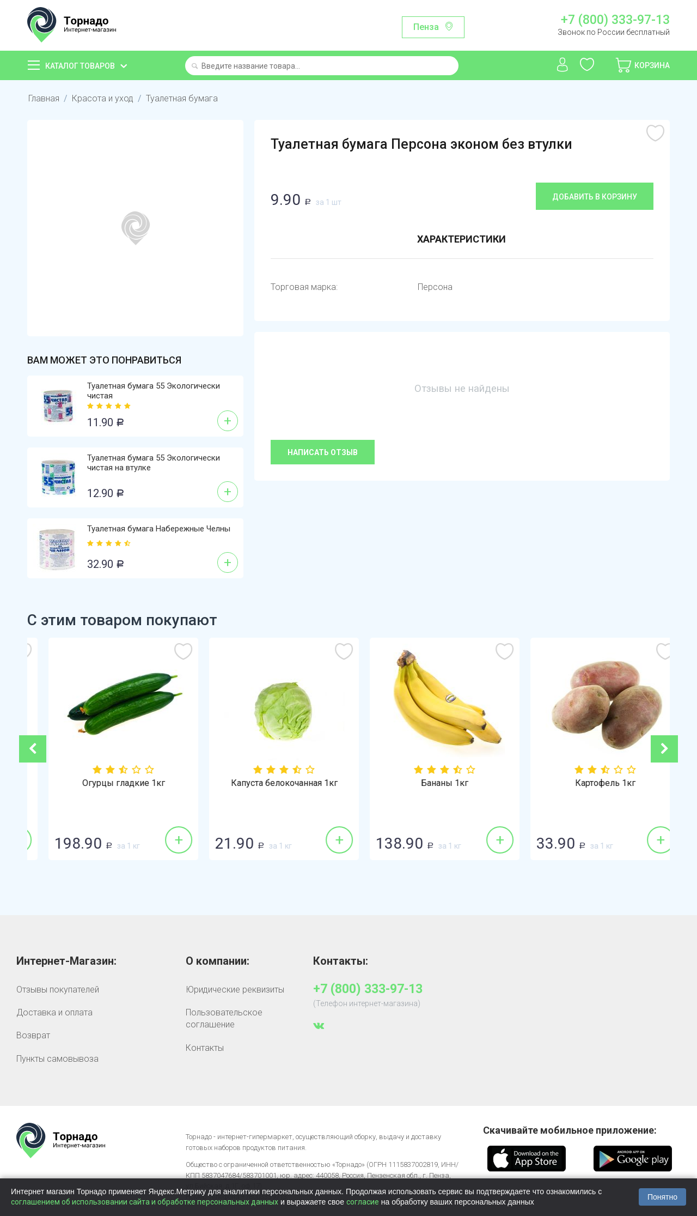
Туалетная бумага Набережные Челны (158, 529)
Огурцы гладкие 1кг (268, 783)
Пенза (426, 27)
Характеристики (461, 239)
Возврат (33, 1035)
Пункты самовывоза (57, 1059)
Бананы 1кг (589, 783)
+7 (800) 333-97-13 (615, 20)
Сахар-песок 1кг (108, 783)
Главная (43, 98)
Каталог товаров (80, 66)
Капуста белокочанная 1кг (429, 783)
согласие (362, 1201)
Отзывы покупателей (57, 989)
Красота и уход (102, 98)
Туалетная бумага (182, 98)
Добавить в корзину (594, 196)
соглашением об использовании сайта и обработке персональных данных (144, 1201)
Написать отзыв (323, 452)
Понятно (662, 1197)
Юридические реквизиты (235, 989)
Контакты (205, 1048)
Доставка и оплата (54, 1012)
